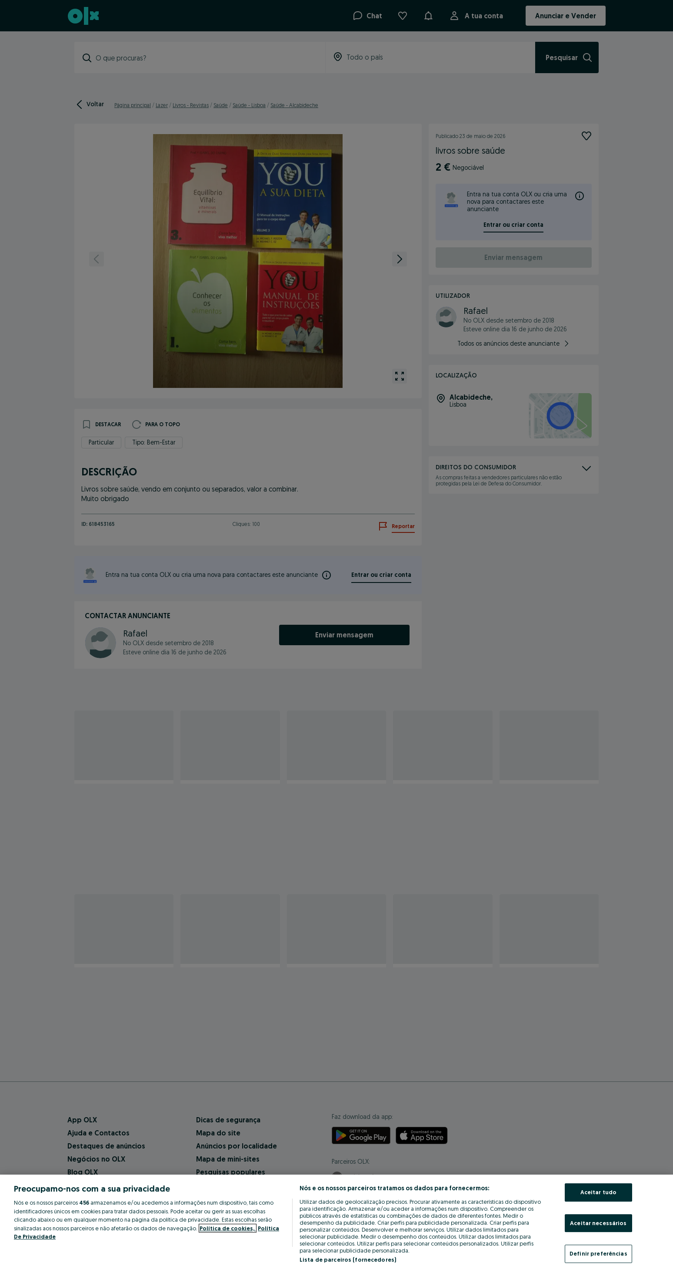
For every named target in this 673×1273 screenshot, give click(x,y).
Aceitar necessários (598, 1222)
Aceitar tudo (598, 1192)
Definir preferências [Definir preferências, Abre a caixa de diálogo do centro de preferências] (598, 1253)
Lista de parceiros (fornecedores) (348, 1259)
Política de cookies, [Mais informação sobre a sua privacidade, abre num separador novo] (228, 1228)
